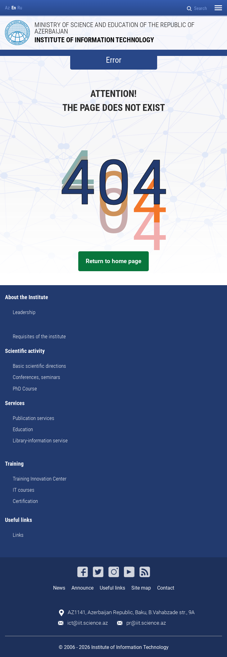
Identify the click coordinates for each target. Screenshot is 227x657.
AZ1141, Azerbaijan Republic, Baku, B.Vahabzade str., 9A (131, 612)
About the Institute (26, 297)
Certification (25, 501)
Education (23, 429)
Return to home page (113, 261)
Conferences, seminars (36, 377)
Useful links (18, 520)
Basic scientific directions (39, 366)
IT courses (23, 490)
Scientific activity (25, 351)
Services (15, 403)
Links (18, 535)
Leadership (24, 312)
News (59, 588)
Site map (141, 588)
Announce (82, 588)
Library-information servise (40, 440)
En (13, 8)
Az (7, 8)
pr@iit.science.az (146, 623)
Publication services (33, 418)
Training (14, 464)
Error (113, 60)
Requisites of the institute (39, 336)
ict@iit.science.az (87, 623)
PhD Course (25, 389)
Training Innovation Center (39, 479)
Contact (165, 588)
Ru (19, 8)
